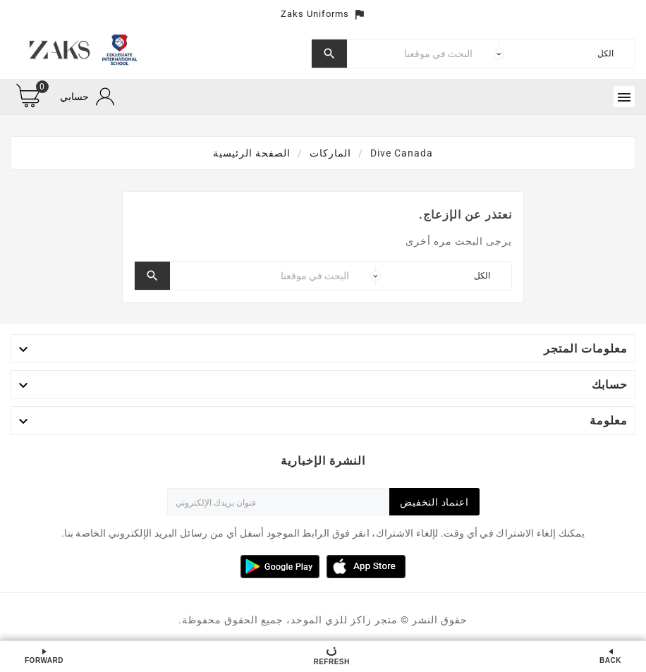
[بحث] (413, 53)
